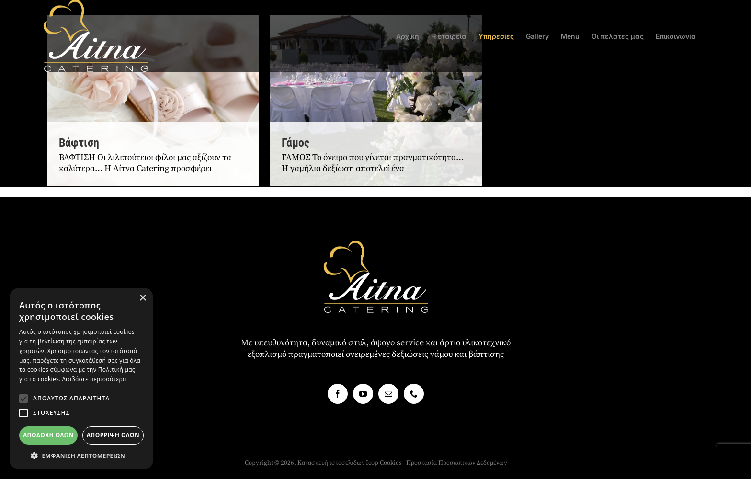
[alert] (81, 378)
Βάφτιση (79, 142)
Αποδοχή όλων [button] (48, 435)
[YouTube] (363, 394)
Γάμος (295, 142)
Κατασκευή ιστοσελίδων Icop (337, 463)
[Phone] (414, 394)
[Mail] (388, 394)
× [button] (142, 298)
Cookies (391, 463)
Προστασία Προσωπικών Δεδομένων (456, 463)
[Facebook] (338, 394)
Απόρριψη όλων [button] (113, 435)
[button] (23, 398)
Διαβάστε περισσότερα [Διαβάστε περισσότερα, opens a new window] (94, 379)
